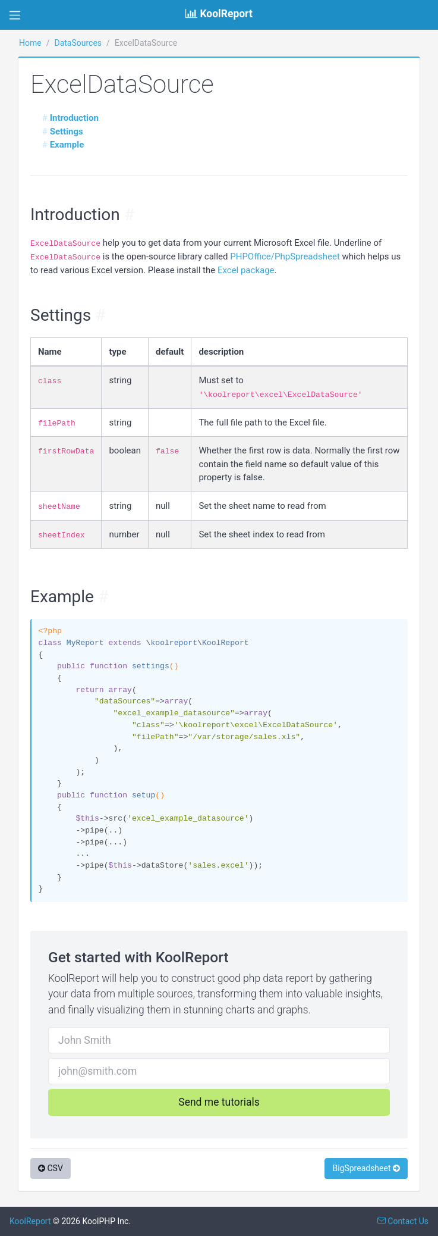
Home (30, 43)
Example (67, 144)
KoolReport (30, 1221)
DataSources (78, 43)
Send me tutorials (218, 1102)
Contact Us (402, 1221)
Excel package (246, 270)
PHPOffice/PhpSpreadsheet (285, 256)
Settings (66, 131)
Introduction (74, 117)
